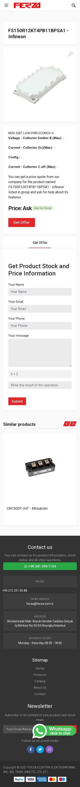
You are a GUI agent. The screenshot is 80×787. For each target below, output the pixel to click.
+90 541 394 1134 (40, 566)
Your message (18, 335)
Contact (40, 694)
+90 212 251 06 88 (14, 590)
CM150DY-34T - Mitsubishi (27, 508)
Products (40, 675)
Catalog (40, 681)
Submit (17, 401)
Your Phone (16, 318)
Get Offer (21, 222)
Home (40, 668)
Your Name (16, 285)
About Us (40, 688)
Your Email (15, 302)
